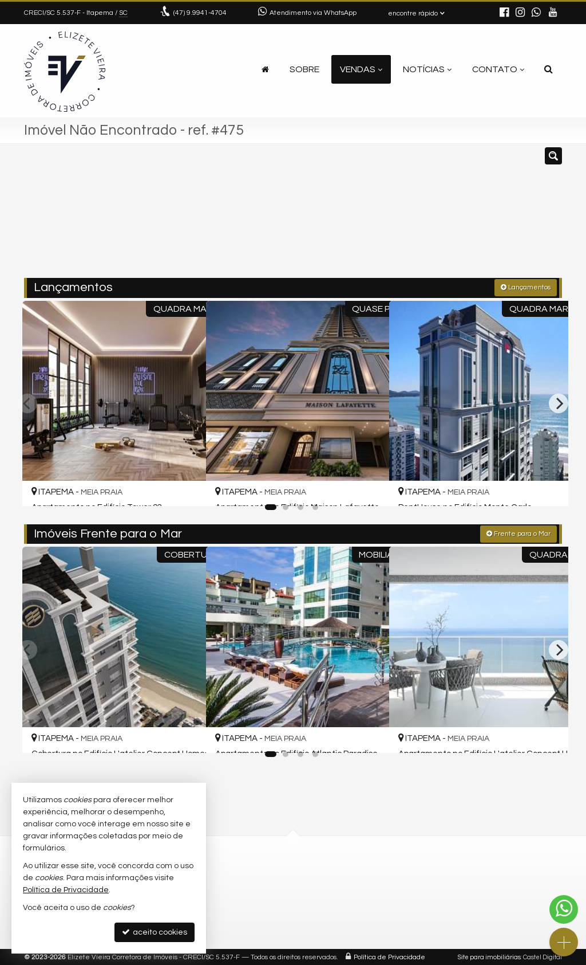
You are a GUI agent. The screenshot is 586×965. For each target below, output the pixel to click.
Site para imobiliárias (489, 956)
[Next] (558, 402)
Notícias (427, 69)
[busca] (548, 69)
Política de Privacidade (389, 956)
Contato (498, 69)
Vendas (361, 69)
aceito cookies (154, 932)
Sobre (304, 69)
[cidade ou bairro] (378, 216)
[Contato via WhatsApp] (563, 909)
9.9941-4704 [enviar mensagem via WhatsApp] (200, 13)
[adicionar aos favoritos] (183, 486)
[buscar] (449, 216)
